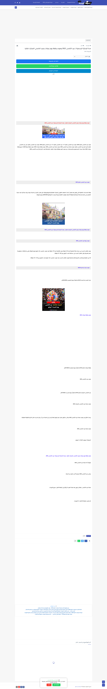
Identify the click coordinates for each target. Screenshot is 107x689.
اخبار (82, 45)
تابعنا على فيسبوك (53, 61)
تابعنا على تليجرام (53, 71)
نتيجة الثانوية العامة (88, 7)
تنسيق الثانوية (80, 7)
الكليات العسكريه (39, 7)
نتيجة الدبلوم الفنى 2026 (47, 2)
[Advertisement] (53, 27)
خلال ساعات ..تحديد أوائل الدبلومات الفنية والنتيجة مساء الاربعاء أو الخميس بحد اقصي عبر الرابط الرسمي (53, 611)
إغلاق (49, 684)
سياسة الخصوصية (71, 2)
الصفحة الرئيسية (36, 2)
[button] (85, 541)
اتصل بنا (63, 2)
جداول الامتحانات (47, 7)
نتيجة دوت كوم (78, 686)
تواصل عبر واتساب (53, 66)
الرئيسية (88, 45)
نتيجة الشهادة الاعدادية (56, 7)
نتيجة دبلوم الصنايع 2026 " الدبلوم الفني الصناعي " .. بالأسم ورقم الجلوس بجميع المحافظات (53, 614)
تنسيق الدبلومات (65, 7)
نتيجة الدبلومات (73, 7)
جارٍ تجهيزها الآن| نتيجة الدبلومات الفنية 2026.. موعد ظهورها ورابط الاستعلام (53, 608)
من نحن (56, 2)
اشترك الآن (56, 684)
